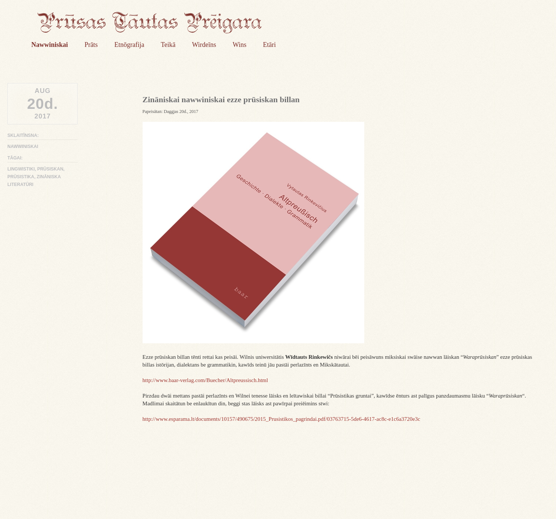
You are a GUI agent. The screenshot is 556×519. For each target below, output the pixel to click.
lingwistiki (21, 169)
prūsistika (20, 176)
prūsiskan (50, 169)
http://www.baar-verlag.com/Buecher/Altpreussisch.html (205, 380)
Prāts (91, 44)
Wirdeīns (204, 44)
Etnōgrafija (129, 44)
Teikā (168, 44)
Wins (239, 44)
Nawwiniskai (49, 44)
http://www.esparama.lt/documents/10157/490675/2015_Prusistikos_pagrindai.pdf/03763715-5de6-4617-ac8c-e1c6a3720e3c (281, 419)
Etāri (269, 44)
